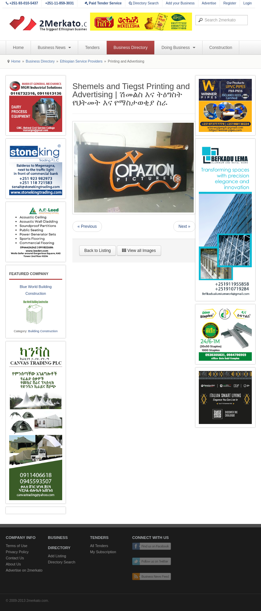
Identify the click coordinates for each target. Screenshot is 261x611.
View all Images (139, 250)
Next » (184, 226)
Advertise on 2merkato (24, 570)
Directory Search (144, 3)
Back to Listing (97, 250)
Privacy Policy (17, 552)
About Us (13, 564)
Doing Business (178, 47)
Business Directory (130, 47)
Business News (54, 47)
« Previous (87, 226)
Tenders (92, 47)
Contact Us (15, 558)
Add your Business (180, 3)
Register (229, 3)
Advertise (209, 3)
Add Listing (57, 556)
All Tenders (99, 546)
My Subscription (103, 552)
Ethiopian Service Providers (81, 61)
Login (247, 3)
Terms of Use (17, 546)
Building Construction (43, 331)
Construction (220, 47)
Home (18, 47)
